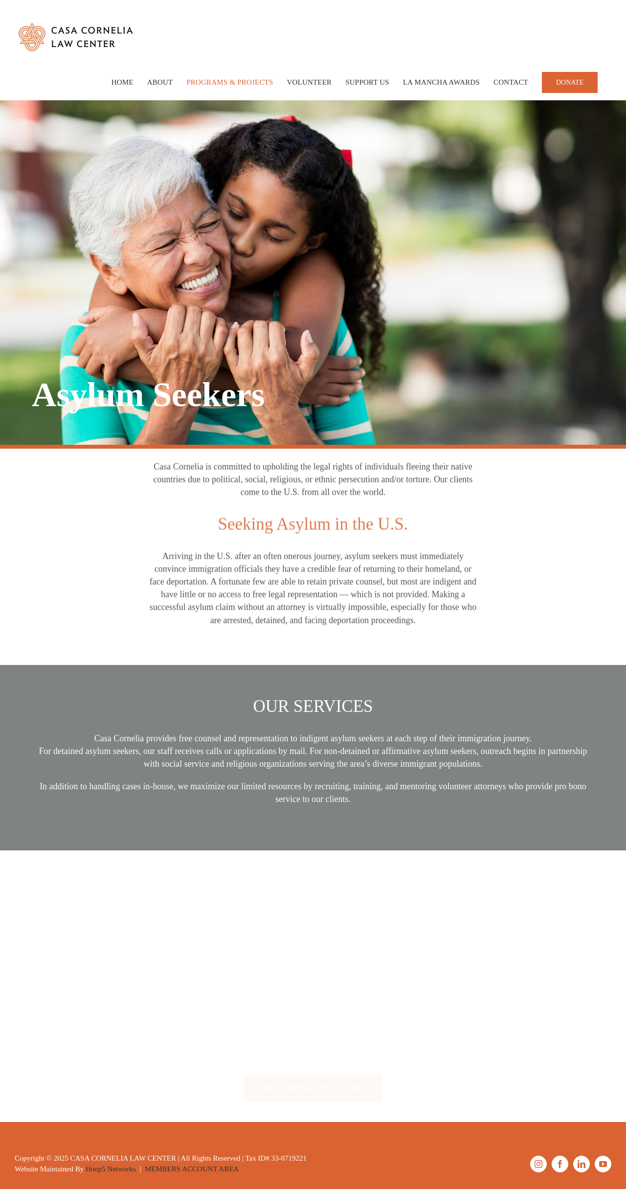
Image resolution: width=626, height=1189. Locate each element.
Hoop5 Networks (111, 1169)
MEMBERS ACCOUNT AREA (192, 1169)
